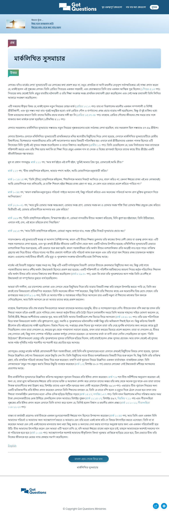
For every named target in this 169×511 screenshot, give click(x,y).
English (12, 445)
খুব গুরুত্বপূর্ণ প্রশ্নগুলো (112, 7)
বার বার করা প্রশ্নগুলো (136, 7)
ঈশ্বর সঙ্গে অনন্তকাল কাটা (42, 23)
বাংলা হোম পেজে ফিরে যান (89, 459)
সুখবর (154, 7)
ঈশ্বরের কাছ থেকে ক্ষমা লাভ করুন (46, 27)
